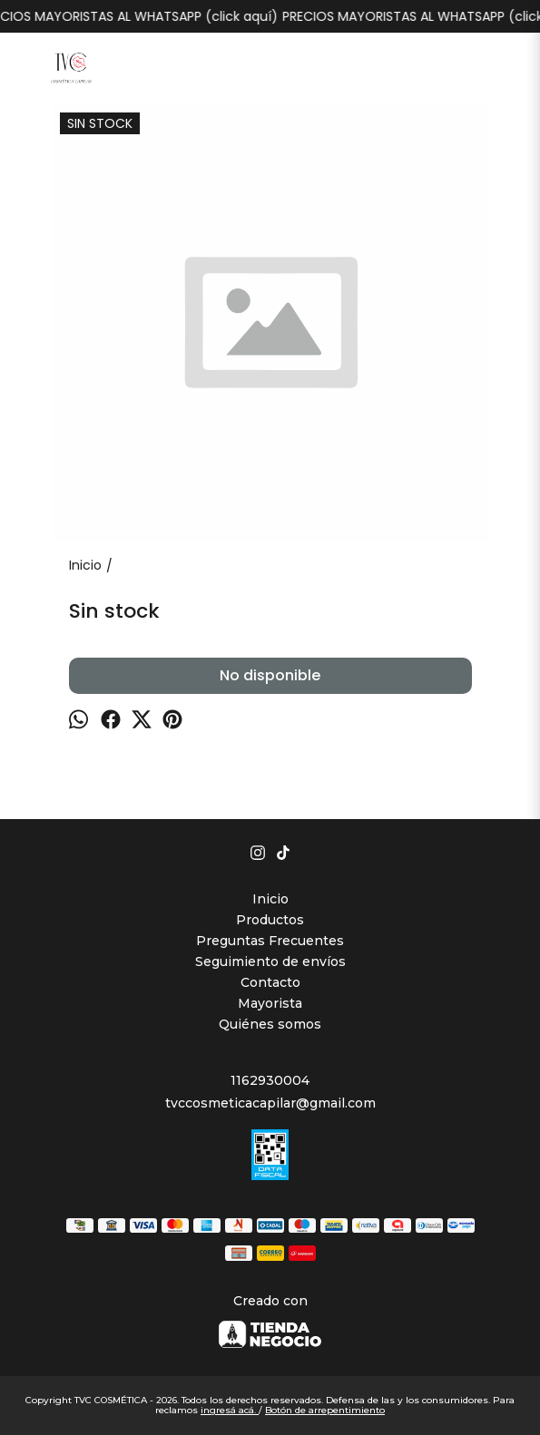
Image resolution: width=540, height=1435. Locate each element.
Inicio (270, 899)
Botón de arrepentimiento (325, 1410)
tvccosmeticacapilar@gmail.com (270, 1103)
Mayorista (270, 1003)
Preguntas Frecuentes (270, 940)
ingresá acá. (230, 1410)
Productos (270, 920)
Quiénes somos (270, 1024)
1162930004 (270, 1080)
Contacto (270, 982)
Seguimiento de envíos (270, 961)
